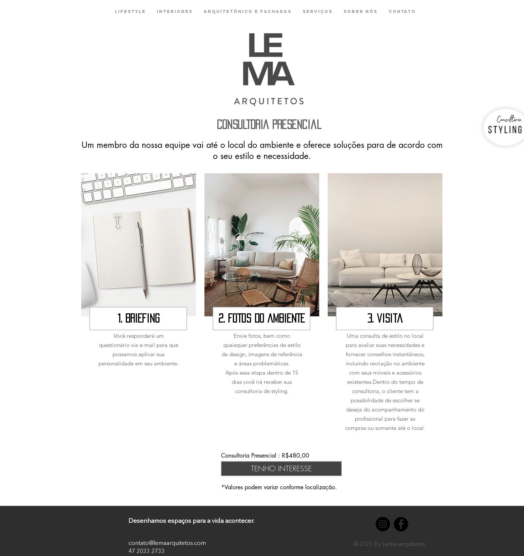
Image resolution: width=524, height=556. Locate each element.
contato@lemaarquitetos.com (167, 543)
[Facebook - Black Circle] (401, 524)
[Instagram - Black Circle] (383, 524)
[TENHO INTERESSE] (281, 468)
